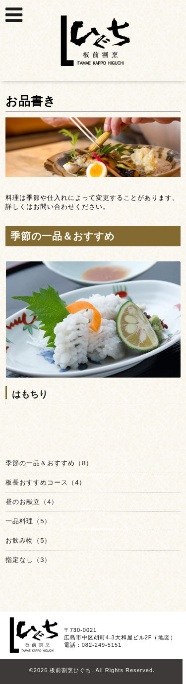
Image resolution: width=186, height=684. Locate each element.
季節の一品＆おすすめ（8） (49, 463)
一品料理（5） (28, 521)
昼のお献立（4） (31, 501)
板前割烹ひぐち (70, 670)
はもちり (30, 394)
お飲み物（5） (28, 540)
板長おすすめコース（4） (45, 482)
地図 (164, 637)
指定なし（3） (28, 559)
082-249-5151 (102, 645)
